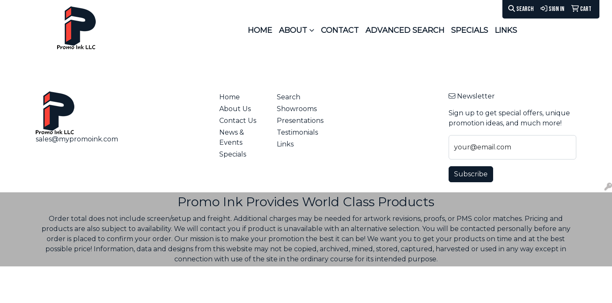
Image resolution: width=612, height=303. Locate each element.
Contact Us (237, 121)
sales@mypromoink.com (77, 139)
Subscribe (471, 174)
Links (285, 144)
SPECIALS (469, 30)
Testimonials (297, 132)
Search (520, 9)
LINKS (506, 30)
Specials (232, 154)
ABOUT (293, 30)
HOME (260, 30)
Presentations (300, 121)
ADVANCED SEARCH (404, 30)
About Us (235, 109)
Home (229, 97)
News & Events (231, 137)
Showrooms (297, 109)
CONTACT (340, 30)
